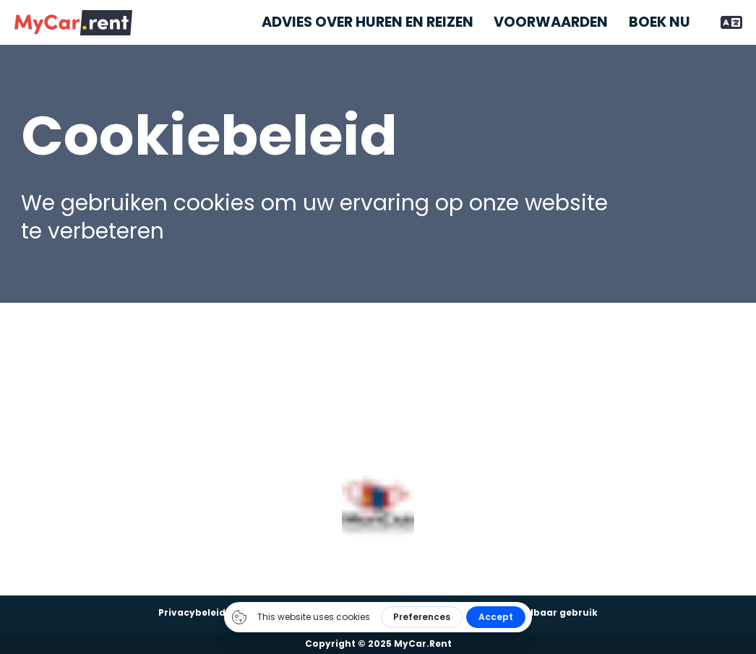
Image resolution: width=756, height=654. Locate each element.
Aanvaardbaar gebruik (541, 612)
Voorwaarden (551, 22)
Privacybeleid (191, 612)
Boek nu (659, 22)
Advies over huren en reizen (367, 22)
